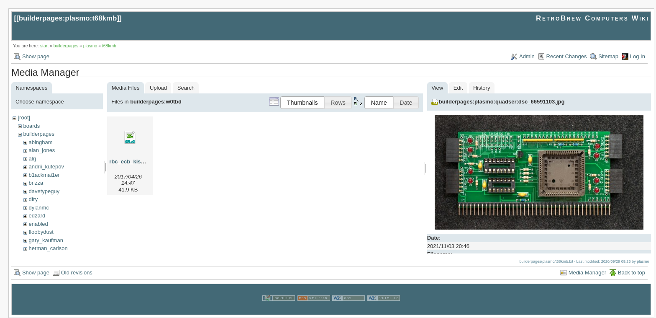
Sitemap (608, 56)
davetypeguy (43, 191)
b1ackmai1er (43, 175)
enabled (38, 224)
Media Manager (587, 272)
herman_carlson (47, 248)
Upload (158, 88)
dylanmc (38, 207)
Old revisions (76, 272)
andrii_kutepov (46, 166)
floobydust (40, 232)
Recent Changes (566, 56)
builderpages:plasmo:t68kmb (68, 18)
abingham (40, 142)
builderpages (66, 46)
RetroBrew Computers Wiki (592, 18)
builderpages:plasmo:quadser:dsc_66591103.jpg (502, 101)
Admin (527, 56)
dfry (33, 199)
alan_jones (41, 150)
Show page (35, 56)
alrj (32, 158)
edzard (36, 215)
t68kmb (109, 46)
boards (31, 126)
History (481, 88)
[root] (24, 117)
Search (186, 88)
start (44, 46)
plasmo (90, 46)
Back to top (631, 272)
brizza (35, 183)
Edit (458, 88)
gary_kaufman (45, 240)
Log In (637, 56)
